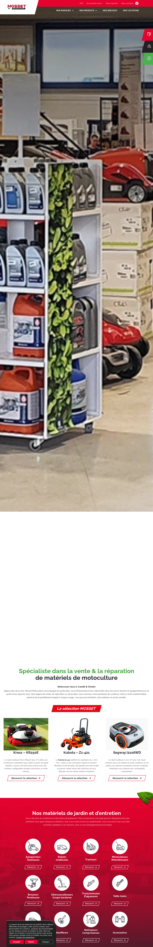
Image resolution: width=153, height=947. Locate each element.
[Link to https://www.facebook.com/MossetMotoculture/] (137, 3)
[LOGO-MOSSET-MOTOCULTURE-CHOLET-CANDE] (17, 6)
